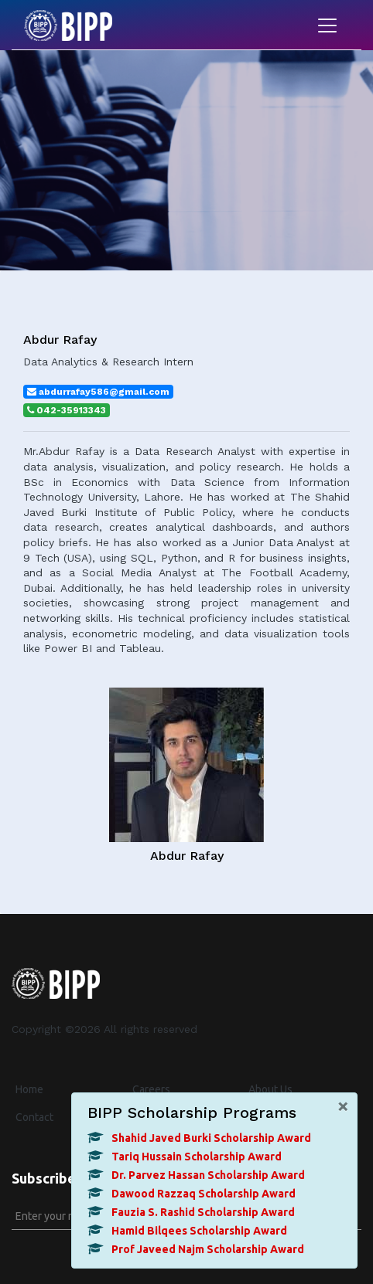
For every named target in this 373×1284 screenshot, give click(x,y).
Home (29, 1089)
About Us (270, 1089)
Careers (151, 1089)
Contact (34, 1117)
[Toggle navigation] (327, 25)
